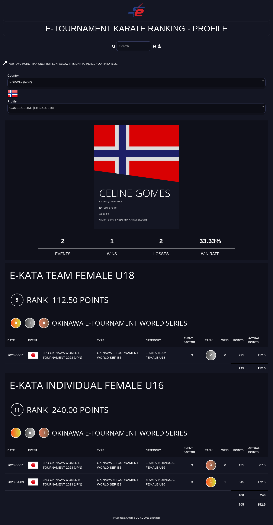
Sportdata (155, 517)
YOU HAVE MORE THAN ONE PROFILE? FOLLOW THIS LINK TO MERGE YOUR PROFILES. (60, 63)
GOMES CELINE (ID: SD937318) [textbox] (31, 108)
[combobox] (136, 83)
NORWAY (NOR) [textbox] (20, 82)
